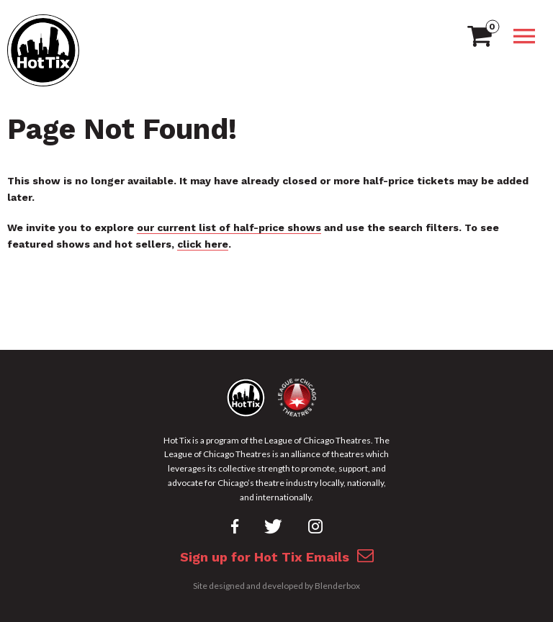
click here (202, 244)
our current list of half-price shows (229, 227)
